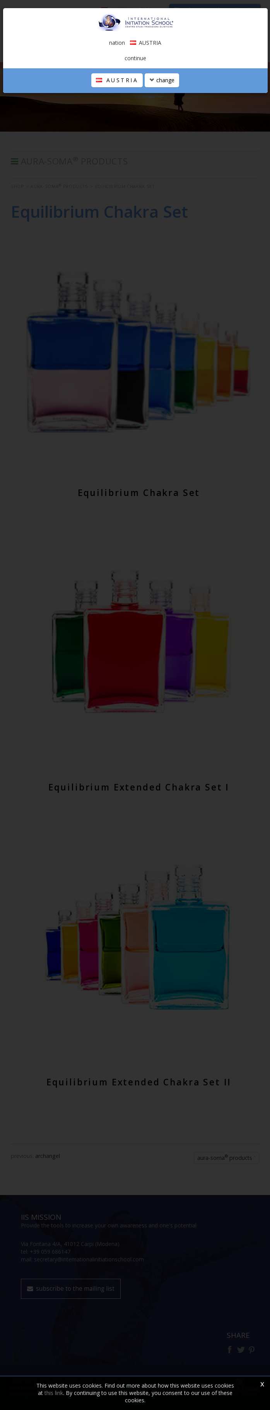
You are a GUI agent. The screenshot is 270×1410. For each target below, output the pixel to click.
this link (53, 1392)
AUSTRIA (117, 80)
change (161, 80)
